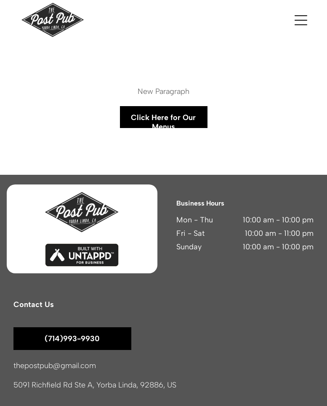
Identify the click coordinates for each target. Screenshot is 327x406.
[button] (301, 20)
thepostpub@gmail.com (54, 365)
